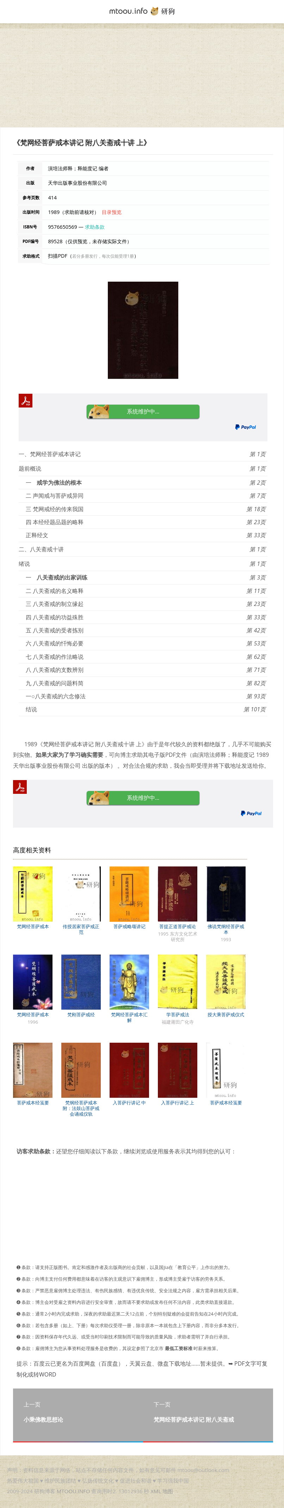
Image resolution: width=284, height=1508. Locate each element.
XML (155, 1491)
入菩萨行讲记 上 (177, 1102)
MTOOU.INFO (73, 1491)
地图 (167, 1491)
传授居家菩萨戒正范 (81, 929)
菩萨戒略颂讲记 (129, 926)
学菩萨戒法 (177, 1014)
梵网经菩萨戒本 (33, 926)
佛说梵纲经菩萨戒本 (226, 929)
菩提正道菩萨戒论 (177, 926)
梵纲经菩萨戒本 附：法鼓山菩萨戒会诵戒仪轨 (81, 1108)
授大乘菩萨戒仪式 (226, 1014)
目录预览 (112, 212)
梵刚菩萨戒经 (81, 1014)
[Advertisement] (142, 78)
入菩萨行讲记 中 (129, 1102)
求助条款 (95, 226)
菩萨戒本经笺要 (33, 1102)
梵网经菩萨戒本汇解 (129, 1017)
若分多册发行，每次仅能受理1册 (103, 256)
